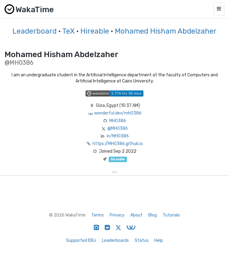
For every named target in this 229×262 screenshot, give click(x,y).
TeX (68, 31)
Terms (97, 215)
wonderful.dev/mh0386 (118, 113)
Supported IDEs (81, 240)
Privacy (117, 215)
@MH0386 (117, 128)
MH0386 (117, 120)
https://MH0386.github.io (118, 143)
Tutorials (171, 215)
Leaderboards (115, 240)
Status (142, 240)
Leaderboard (34, 31)
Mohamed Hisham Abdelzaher (166, 31)
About (136, 215)
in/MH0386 (118, 136)
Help (158, 240)
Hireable (94, 31)
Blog (152, 215)
